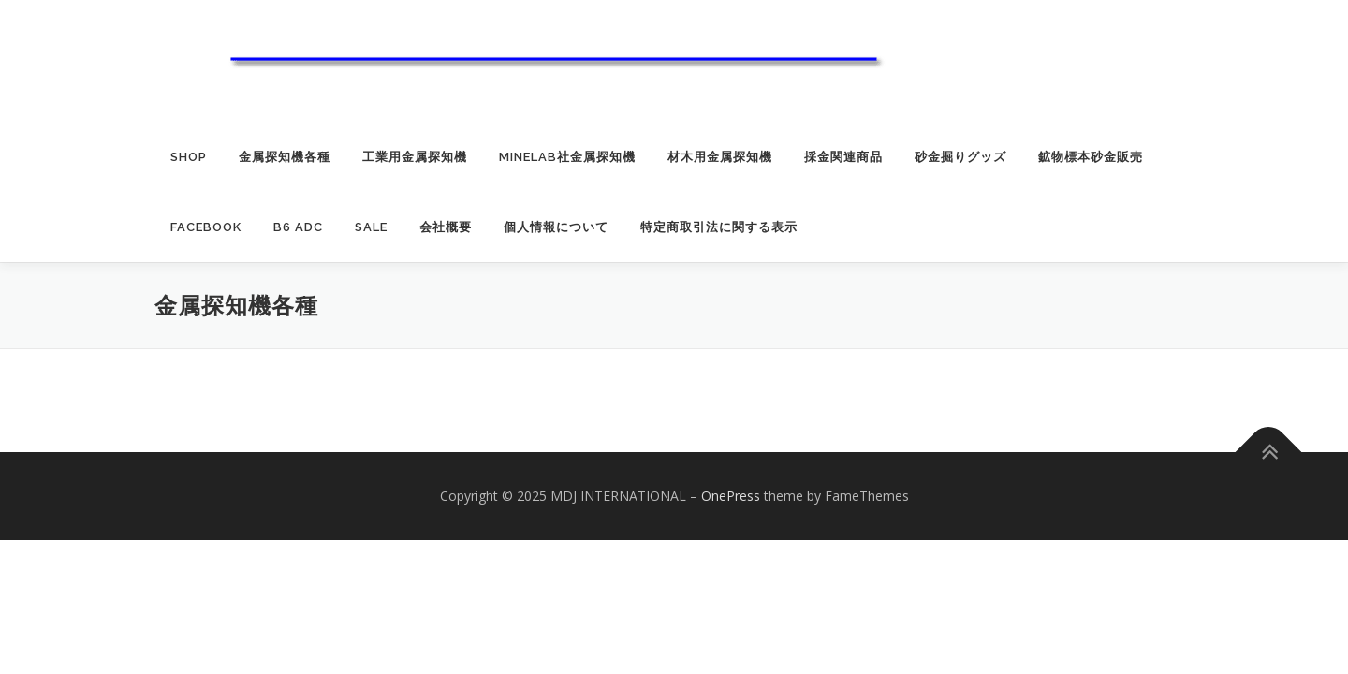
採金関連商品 (843, 157)
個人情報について (556, 227)
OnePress (730, 496)
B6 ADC (298, 227)
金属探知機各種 (284, 157)
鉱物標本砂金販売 (1090, 157)
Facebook (206, 227)
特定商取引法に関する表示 (719, 227)
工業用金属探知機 (414, 157)
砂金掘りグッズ (960, 157)
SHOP (188, 157)
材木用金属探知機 (719, 157)
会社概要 (445, 227)
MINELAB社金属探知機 (567, 157)
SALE (371, 227)
